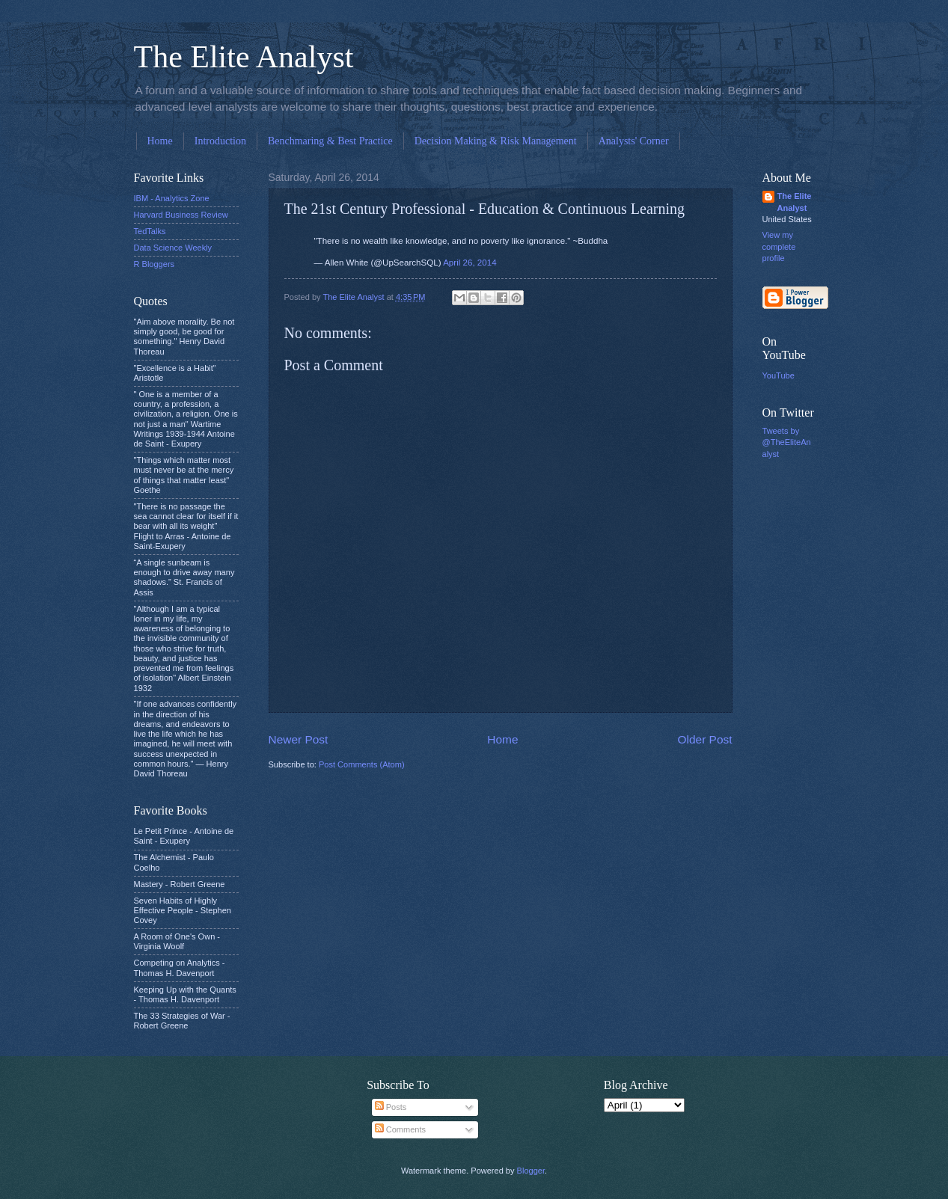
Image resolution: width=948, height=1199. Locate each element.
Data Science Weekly (173, 247)
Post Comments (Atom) (362, 764)
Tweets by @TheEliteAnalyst (786, 442)
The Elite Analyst (244, 57)
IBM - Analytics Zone (172, 198)
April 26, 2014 (469, 262)
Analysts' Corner (634, 141)
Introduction (220, 141)
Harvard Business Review (181, 214)
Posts (391, 1107)
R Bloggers (154, 264)
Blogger (531, 1170)
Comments (400, 1129)
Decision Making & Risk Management (496, 141)
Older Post (705, 739)
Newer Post (298, 739)
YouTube (778, 375)
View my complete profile (779, 246)
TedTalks (150, 231)
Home (160, 141)
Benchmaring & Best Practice (330, 141)
